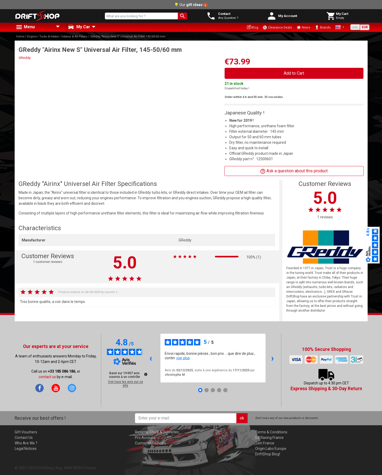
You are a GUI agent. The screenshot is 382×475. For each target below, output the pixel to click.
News (303, 27)
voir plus (183, 358)
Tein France (264, 443)
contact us (47, 377)
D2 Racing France (269, 437)
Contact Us (24, 437)
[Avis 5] (225, 390)
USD (355, 27)
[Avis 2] (206, 390)
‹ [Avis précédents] (150, 358)
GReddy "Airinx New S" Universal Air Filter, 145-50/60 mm (128, 36)
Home (20, 36)
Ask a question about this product (294, 171)
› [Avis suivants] (272, 358)
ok (242, 418)
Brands (323, 27)
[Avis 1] (200, 390)
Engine (32, 36)
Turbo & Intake (49, 36)
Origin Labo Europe (270, 448)
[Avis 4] (219, 390)
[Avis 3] (213, 390)
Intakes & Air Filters (74, 36)
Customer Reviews (150, 443)
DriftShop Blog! (267, 454)
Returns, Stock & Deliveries (157, 432)
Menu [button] (25, 27)
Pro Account (145, 437)
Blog (252, 27)
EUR (365, 27)
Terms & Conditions (271, 432)
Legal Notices (26, 448)
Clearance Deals (277, 27)
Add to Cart (294, 73)
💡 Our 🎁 (191, 5)
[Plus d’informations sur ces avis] (145, 374)
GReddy (25, 58)
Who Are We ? (26, 443)
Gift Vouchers (26, 432)
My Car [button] (79, 27)
